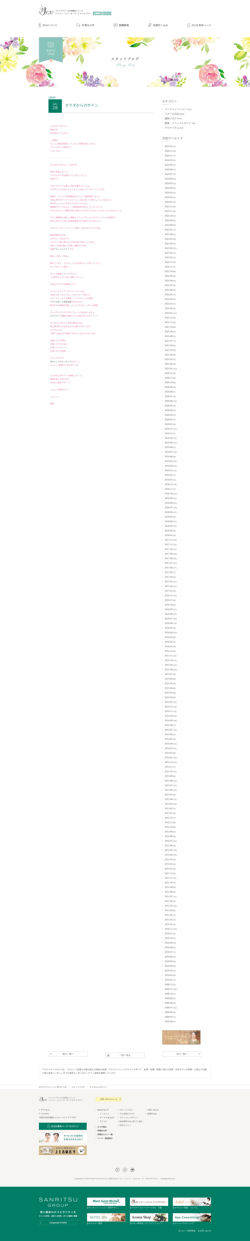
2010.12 (169, 929)
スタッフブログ (78, 1087)
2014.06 (169, 734)
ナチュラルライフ (61, 249)
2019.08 (169, 447)
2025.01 (169, 146)
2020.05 (169, 405)
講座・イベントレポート (178, 123)
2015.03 (169, 692)
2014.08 (169, 725)
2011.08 (169, 892)
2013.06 (169, 790)
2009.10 (169, 993)
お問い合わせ (153, 1110)
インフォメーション (175, 109)
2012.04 (169, 854)
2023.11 (169, 211)
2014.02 (169, 753)
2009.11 (169, 989)
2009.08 (169, 1003)
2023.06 (169, 234)
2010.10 (169, 938)
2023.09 (169, 220)
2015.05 (169, 683)
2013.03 (169, 804)
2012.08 (169, 836)
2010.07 (169, 952)
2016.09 (169, 609)
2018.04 (169, 521)
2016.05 (169, 628)
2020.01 (169, 424)
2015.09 (169, 665)
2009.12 (169, 984)
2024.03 (169, 192)
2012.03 (169, 859)
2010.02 (169, 975)
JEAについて (103, 1110)
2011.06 (169, 901)
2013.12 (169, 762)
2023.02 (169, 252)
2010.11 (169, 933)
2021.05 (169, 350)
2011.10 (169, 882)
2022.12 (169, 262)
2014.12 (169, 706)
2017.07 (169, 563)
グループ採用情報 (188, 1231)
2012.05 (169, 850)
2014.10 (169, 716)
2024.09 (169, 165)
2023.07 (169, 229)
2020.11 (169, 378)
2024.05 (169, 183)
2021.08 (169, 336)
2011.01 (169, 924)
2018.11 (169, 489)
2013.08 (169, 780)
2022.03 (169, 303)
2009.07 (169, 1007)
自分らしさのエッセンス (60, 361)
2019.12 (169, 428)
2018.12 (169, 484)
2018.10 (169, 493)
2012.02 (169, 864)
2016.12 (169, 595)
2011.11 (168, 878)
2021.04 (169, 354)
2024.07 (169, 174)
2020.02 (169, 419)
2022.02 (169, 308)
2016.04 (169, 632)
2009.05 (169, 1017)
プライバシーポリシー (129, 1117)
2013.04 (169, 799)
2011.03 (169, 915)
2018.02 (169, 530)
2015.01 (169, 702)
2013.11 (169, 766)
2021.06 (169, 345)
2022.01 (169, 313)
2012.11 (169, 822)
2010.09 (169, 942)
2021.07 (169, 340)
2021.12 (169, 317)
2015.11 (169, 655)
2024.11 (169, 155)
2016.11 (169, 600)
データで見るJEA (107, 1117)
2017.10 (169, 549)
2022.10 (169, 271)
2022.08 (169, 280)
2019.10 (169, 438)
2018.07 (169, 507)
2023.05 (169, 239)
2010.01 (169, 979)
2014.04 (169, 743)
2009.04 (169, 1021)
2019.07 (169, 452)
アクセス (103, 1121)
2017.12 (169, 540)
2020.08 (169, 391)
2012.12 (169, 817)
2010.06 (169, 956)
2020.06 (169, 401)
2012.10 (169, 827)
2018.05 (169, 516)
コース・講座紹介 (105, 1138)
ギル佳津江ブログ (127, 1114)
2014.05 (169, 739)
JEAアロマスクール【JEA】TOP (53, 1087)
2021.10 (169, 327)
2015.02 (169, 697)
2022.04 (169, 299)
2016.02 (169, 641)
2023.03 (169, 248)
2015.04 (169, 688)
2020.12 (169, 373)
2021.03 (169, 359)
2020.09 (169, 387)
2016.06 (169, 623)
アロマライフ (56, 316)
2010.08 (169, 947)
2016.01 (169, 646)
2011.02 (169, 919)
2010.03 (169, 970)
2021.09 (169, 331)
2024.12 (169, 151)
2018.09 (169, 498)
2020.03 (169, 415)
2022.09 (169, 276)
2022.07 (169, 285)
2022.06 (169, 290)
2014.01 (169, 757)
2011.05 (169, 905)
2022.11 (169, 266)
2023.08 (169, 225)
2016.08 (169, 614)
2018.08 (169, 503)
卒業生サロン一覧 (105, 1134)
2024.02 (169, 197)
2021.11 (169, 322)
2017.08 (169, 558)
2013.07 (169, 785)
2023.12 (169, 206)
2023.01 (169, 257)
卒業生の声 (102, 1131)
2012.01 (169, 868)
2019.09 (169, 442)
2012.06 (169, 845)
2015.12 (169, 651)
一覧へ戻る (125, 1055)
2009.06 (169, 1012)
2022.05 (169, 294)
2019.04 (169, 465)
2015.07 (169, 674)
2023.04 (169, 243)
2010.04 (169, 966)
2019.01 (169, 479)
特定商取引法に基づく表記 (131, 1121)
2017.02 (169, 586)
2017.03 (169, 581)
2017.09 (169, 553)
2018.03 (169, 526)
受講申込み (152, 1114)
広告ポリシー (125, 1125)
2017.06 (169, 567)
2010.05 (169, 961)
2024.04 (169, 188)
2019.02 (169, 475)
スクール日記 (172, 114)
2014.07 (169, 729)
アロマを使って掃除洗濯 (60, 302)
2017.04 (169, 577)
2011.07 (169, 896)
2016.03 (169, 637)
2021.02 (169, 364)
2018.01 (169, 535)
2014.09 (169, 720)
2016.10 (169, 604)
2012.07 (169, 841)
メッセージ (104, 1114)
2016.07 (169, 618)
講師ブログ (171, 118)
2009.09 (169, 998)
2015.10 (169, 660)
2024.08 (169, 169)
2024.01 (169, 202)
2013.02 (169, 808)
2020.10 (169, 382)
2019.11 (169, 433)
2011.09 (169, 887)
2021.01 (169, 368)
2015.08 (169, 669)
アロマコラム (172, 127)
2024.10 (169, 160)
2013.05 (169, 794)
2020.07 (169, 396)
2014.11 (169, 711)
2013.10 (169, 771)
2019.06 (169, 456)
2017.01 (169, 591)
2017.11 (169, 544)
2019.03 (169, 470)
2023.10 (169, 215)
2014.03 (169, 748)
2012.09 (169, 831)
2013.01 (169, 813)
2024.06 (169, 178)
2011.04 (169, 910)
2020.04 (169, 410)
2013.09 (169, 776)
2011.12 (169, 873)
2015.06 (169, 679)
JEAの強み (102, 1127)
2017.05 (169, 572)
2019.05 (169, 461)
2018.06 (169, 512)
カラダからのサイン (98, 1087)
